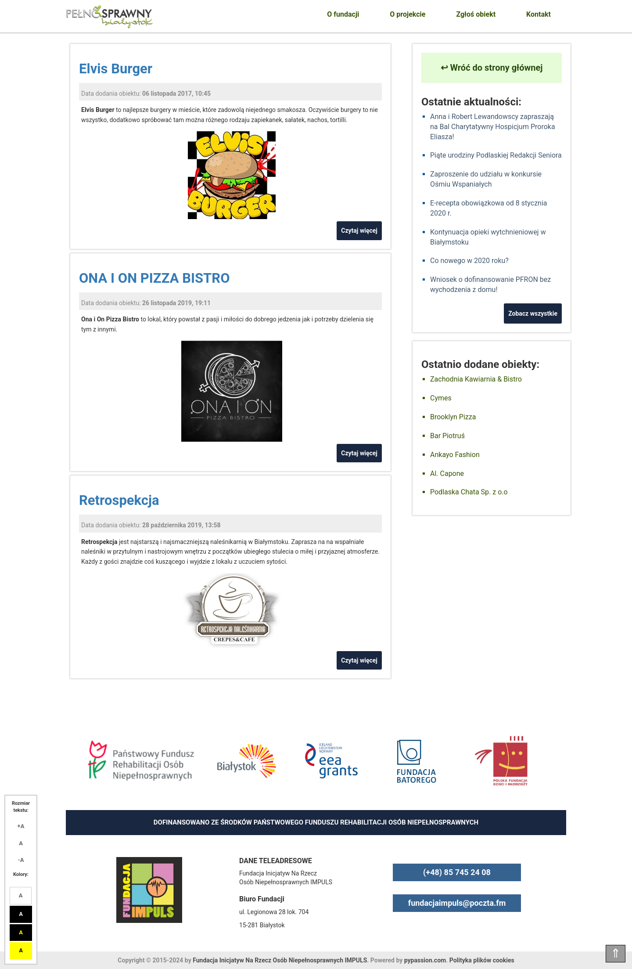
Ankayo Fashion (455, 454)
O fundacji (343, 14)
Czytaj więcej (359, 230)
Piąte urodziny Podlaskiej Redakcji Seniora (496, 155)
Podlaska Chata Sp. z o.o (469, 492)
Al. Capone (447, 473)
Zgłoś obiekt (476, 14)
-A (21, 860)
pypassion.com (425, 960)
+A (21, 826)
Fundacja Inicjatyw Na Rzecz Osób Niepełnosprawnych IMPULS (280, 960)
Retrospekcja (119, 500)
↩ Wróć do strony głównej (492, 67)
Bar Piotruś (447, 436)
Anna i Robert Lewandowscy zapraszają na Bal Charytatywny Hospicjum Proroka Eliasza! (492, 126)
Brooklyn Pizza (453, 417)
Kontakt (538, 14)
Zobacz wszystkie (532, 313)
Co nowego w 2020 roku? (469, 260)
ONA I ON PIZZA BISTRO (154, 278)
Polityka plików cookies (481, 960)
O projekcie (407, 14)
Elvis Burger (115, 69)
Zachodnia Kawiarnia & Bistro (476, 379)
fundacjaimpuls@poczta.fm (457, 903)
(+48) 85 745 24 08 (457, 872)
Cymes (441, 398)
